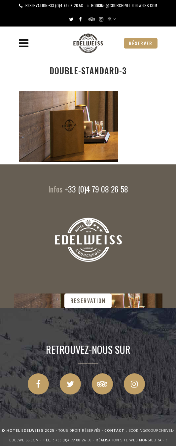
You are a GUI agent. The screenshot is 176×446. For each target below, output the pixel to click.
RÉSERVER (141, 43)
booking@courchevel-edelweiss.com (124, 5)
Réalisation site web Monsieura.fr (131, 440)
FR (110, 18)
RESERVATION (88, 301)
